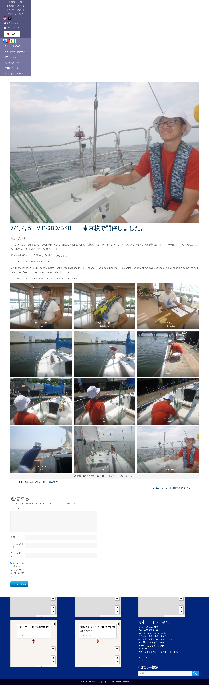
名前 (13, 482)
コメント (14, 450)
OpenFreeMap (45, 616)
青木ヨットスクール (38, 4)
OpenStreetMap (52, 616)
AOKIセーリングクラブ (112, 16)
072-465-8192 (130, 4)
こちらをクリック (155, 642)
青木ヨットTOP (19, 4)
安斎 (79, 423)
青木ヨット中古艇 (77, 4)
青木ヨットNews (90, 16)
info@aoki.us (160, 4)
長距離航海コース (149, 16)
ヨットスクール (112, 423)
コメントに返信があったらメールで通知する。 (17, 514)
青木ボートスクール (58, 4)
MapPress (39, 616)
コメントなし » (130, 423)
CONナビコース (168, 16)
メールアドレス (17, 490)
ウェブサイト (17, 500)
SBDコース (131, 16)
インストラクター (188, 16)
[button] (34, 591)
